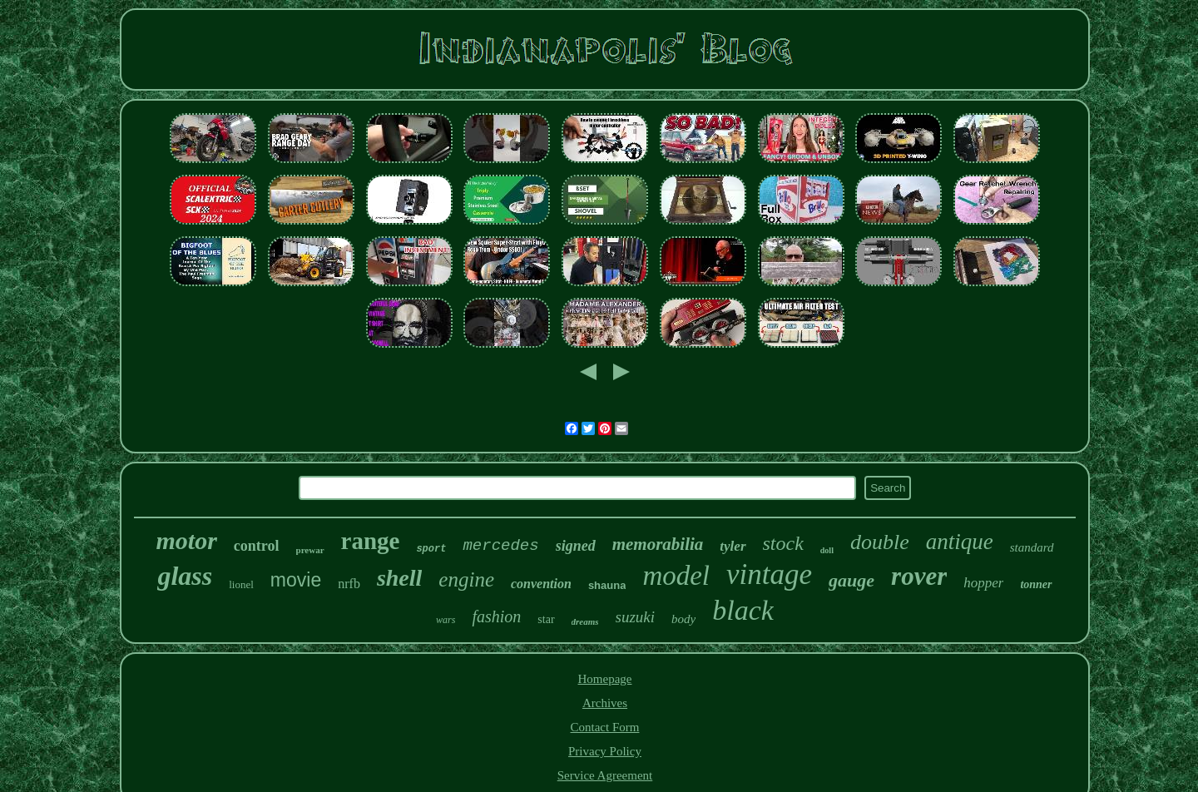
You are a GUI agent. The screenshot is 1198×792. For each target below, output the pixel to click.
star (545, 619)
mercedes (500, 546)
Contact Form (605, 727)
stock (783, 543)
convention (541, 584)
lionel (241, 584)
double (879, 542)
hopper (983, 583)
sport (431, 549)
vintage (769, 574)
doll (827, 550)
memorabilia (658, 544)
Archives (604, 703)
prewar (310, 550)
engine (466, 579)
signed (576, 545)
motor (186, 540)
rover (919, 576)
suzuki (636, 617)
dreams (585, 621)
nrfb (349, 584)
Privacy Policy (604, 751)
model (676, 576)
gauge (851, 580)
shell (399, 578)
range (370, 540)
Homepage (605, 679)
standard (1032, 547)
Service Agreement (605, 775)
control (257, 545)
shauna (607, 585)
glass (184, 576)
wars (445, 620)
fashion (496, 616)
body (683, 619)
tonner (1036, 584)
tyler (732, 546)
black (743, 610)
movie (295, 580)
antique (959, 541)
